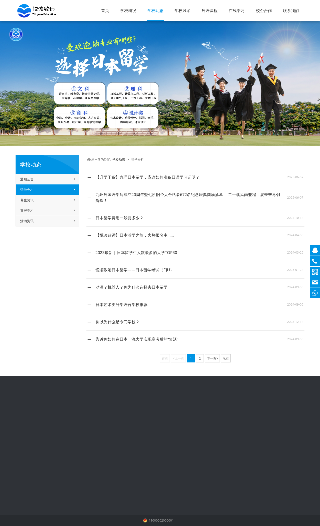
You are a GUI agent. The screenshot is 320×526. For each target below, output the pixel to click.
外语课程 (210, 10)
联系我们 (291, 10)
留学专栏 (27, 189)
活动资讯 (27, 221)
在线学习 (237, 10)
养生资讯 (27, 200)
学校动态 (155, 10)
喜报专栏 (27, 210)
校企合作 (264, 10)
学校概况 (128, 10)
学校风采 (182, 10)
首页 (105, 10)
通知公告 (27, 179)
